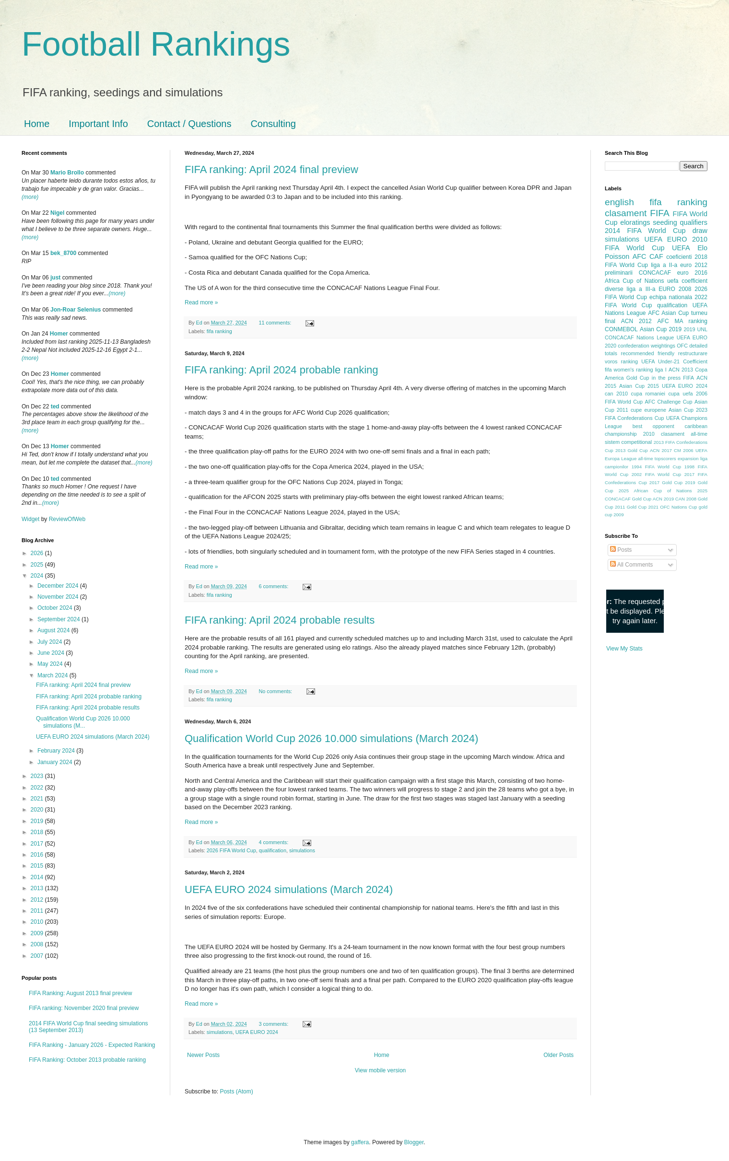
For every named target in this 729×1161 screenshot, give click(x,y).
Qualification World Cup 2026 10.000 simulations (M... (83, 722)
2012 (38, 899)
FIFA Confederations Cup (634, 418)
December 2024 (58, 585)
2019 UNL (695, 329)
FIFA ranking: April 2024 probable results (280, 620)
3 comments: (274, 1024)
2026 (38, 553)
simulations (302, 850)
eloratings (635, 222)
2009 (38, 933)
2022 (38, 787)
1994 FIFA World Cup (656, 466)
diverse (614, 289)
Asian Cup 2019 (661, 329)
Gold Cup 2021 (642, 507)
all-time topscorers (657, 458)
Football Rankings (156, 44)
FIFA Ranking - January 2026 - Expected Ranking (92, 1045)
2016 (38, 854)
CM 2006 (684, 450)
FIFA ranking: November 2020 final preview (84, 1008)
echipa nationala (670, 297)
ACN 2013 (681, 369)
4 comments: (274, 842)
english (619, 202)
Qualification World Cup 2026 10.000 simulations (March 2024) (331, 738)
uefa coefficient (687, 281)
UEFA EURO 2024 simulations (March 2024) (289, 889)
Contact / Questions (189, 123)
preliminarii (619, 272)
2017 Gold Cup (665, 482)
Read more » (201, 302)
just (55, 277)
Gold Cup (637, 378)
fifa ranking (219, 331)
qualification (272, 850)
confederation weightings (646, 345)
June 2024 (51, 653)
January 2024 (55, 762)
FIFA (688, 378)
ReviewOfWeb (67, 519)
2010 (38, 921)
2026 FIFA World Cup (231, 850)
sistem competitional (628, 442)
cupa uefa (680, 393)
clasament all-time (684, 434)
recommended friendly (648, 353)
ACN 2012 (636, 321)
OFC (682, 345)
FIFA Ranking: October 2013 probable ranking (87, 1060)
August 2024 (54, 630)
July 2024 (50, 642)
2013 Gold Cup (631, 450)
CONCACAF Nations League (639, 337)
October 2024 (55, 607)
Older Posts (558, 1055)
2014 (38, 877)
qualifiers (693, 222)
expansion (688, 458)
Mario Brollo (67, 172)
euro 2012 (693, 265)
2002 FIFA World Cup (656, 474)
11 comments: (276, 322)
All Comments (631, 564)
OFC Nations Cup (678, 507)
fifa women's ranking (629, 369)
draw (700, 230)
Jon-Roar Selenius (75, 309)
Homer (59, 333)
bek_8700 (63, 253)
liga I (661, 369)
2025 (38, 564)
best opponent (653, 426)
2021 (38, 798)
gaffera (360, 1142)
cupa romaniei (648, 393)
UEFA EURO (666, 239)
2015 (38, 865)
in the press (666, 378)
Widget (31, 519)
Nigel (57, 212)
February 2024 (56, 750)
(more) (30, 197)
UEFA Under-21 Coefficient (674, 361)
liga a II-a (664, 265)
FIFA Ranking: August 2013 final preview (80, 993)
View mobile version (380, 1070)
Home (36, 123)
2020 (38, 809)
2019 (38, 821)
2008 (38, 944)
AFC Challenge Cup (668, 402)
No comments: (276, 691)
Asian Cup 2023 (688, 410)
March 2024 (53, 675)
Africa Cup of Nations (634, 281)
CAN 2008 (685, 498)
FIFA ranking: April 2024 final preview (271, 169)
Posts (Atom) (236, 1091)
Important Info (98, 123)
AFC (640, 256)
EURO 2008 (674, 289)
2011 (38, 910)
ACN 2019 (663, 498)
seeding (665, 222)
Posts (621, 549)
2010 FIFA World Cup (656, 243)
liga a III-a (641, 289)
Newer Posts (203, 1055)
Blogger (414, 1142)
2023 (38, 776)
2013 (38, 888)
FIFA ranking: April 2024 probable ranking (281, 370)
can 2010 (616, 393)
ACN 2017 (661, 450)
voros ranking (621, 361)
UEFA (681, 248)
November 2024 (58, 596)
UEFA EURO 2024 (256, 1032)
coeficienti (679, 257)
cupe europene (648, 410)
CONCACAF (655, 272)
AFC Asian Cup (668, 313)
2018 (38, 832)
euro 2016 (692, 272)
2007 (38, 955)
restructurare (692, 353)
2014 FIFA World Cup (645, 230)
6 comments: (274, 586)
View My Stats (624, 648)
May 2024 (50, 664)
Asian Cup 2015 (639, 386)
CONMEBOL (621, 329)
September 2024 (59, 619)
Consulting (273, 123)
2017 (38, 843)
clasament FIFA (637, 213)
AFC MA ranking (682, 321)
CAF (656, 256)
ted (55, 406)
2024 (38, 575)
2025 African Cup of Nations (655, 490)
